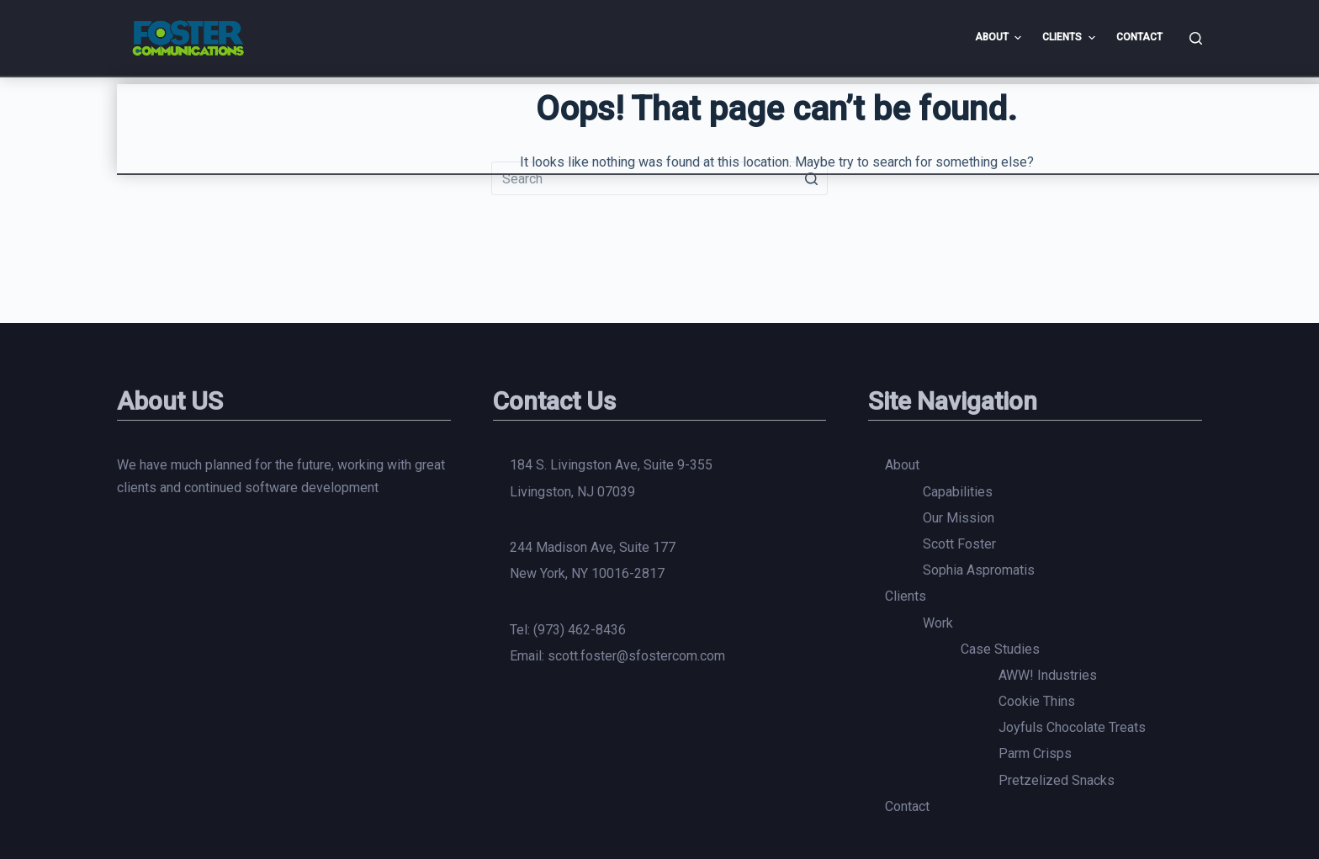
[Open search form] (1195, 38)
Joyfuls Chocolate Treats (1072, 727)
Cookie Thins (1037, 701)
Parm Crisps (1035, 753)
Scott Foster (959, 544)
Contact (907, 806)
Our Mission (958, 518)
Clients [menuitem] (1070, 37)
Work (938, 623)
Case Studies (1000, 649)
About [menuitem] (1000, 37)
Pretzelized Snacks (1057, 780)
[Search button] (811, 178)
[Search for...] (659, 178)
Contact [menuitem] (1139, 37)
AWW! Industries (1048, 675)
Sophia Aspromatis (979, 570)
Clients (905, 596)
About (902, 465)
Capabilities (958, 492)
